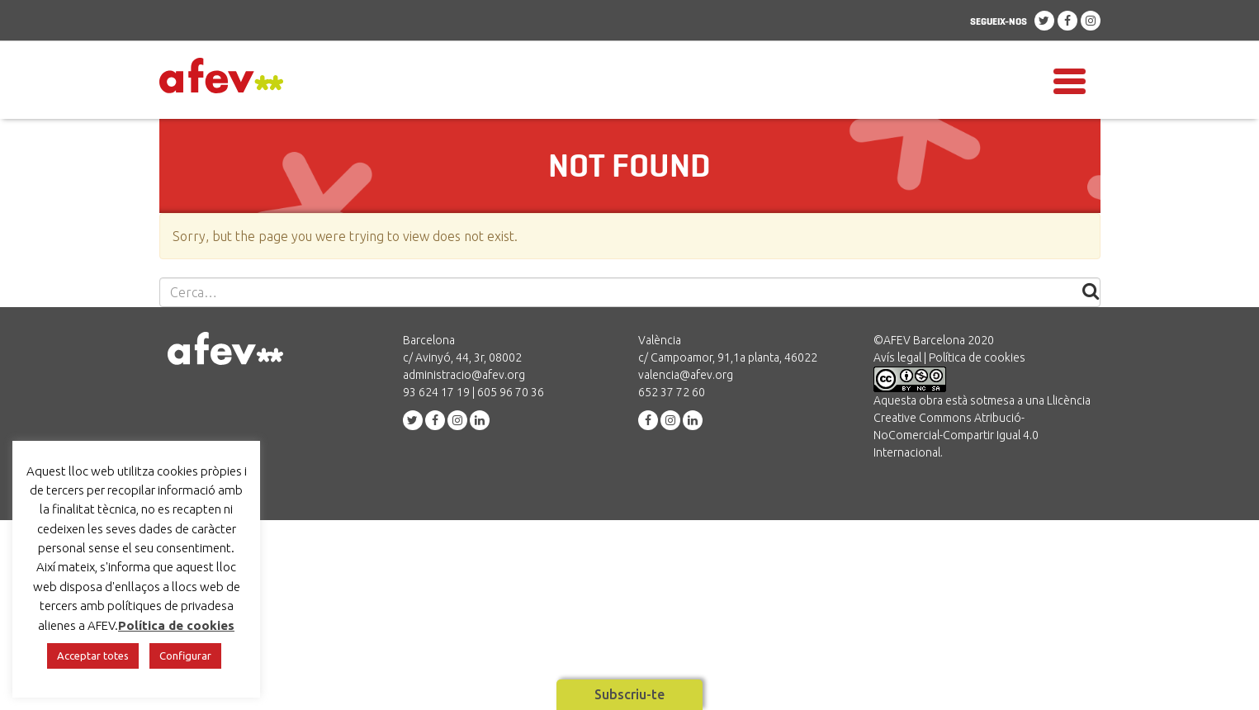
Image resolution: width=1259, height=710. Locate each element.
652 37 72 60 (671, 392)
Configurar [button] (185, 655)
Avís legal (897, 357)
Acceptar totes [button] (93, 655)
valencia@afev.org (685, 374)
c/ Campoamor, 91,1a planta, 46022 (727, 357)
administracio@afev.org (464, 374)
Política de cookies (977, 357)
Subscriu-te (629, 694)
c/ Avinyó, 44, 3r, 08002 (462, 357)
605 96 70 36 (510, 392)
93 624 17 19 (436, 392)
